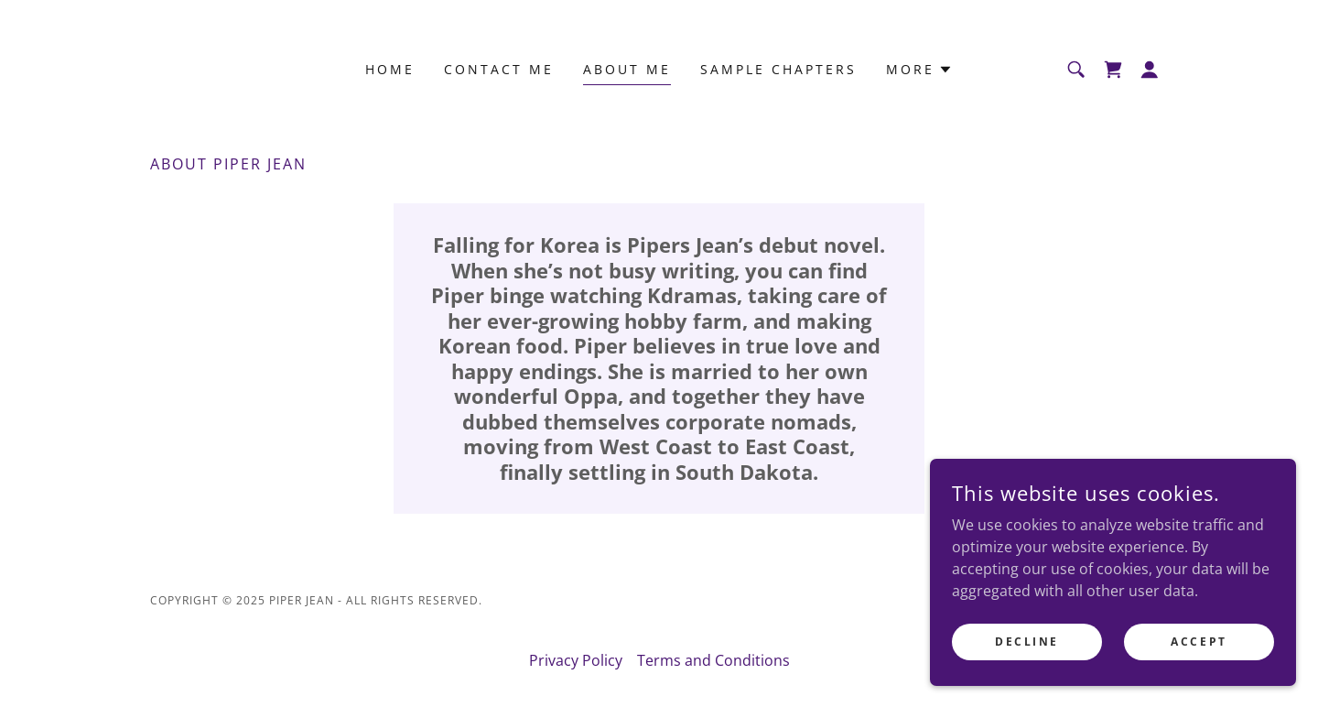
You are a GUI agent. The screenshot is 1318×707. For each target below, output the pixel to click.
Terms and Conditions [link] (713, 660)
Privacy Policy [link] (575, 660)
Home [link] (390, 69)
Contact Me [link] (499, 69)
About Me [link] (627, 69)
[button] (919, 70)
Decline (1027, 654)
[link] (1113, 69)
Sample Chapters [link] (778, 69)
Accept (1198, 654)
